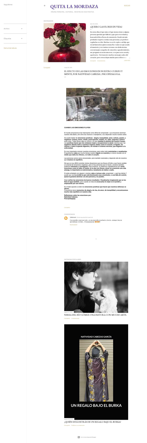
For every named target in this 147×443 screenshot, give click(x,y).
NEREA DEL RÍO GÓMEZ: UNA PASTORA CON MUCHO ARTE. (95, 314)
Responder (73, 224)
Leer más (127, 60)
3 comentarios (101, 60)
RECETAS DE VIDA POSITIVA (83, 12)
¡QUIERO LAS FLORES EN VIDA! (106, 26)
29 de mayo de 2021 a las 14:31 (85, 217)
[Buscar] (127, 5)
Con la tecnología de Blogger (87, 437)
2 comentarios (75, 318)
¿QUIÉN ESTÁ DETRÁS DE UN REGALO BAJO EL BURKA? (92, 421)
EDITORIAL (69, 12)
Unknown (73, 217)
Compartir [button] (93, 60)
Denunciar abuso (10, 48)
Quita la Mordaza (74, 6)
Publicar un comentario (77, 425)
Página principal (57, 12)
